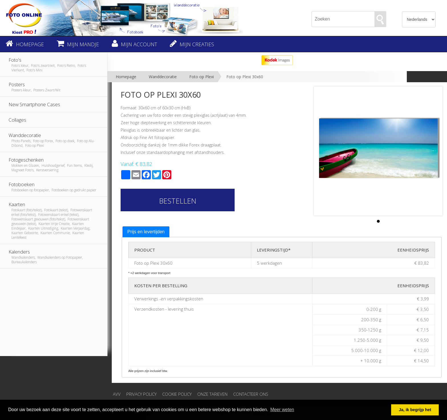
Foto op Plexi (201, 76)
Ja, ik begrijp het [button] (415, 409)
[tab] (146, 232)
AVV (117, 394)
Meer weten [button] (282, 409)
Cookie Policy (177, 394)
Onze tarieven (212, 394)
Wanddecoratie (163, 76)
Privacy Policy (141, 394)
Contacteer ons (250, 394)
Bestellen (177, 201)
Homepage (126, 76)
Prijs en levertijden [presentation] (146, 231)
